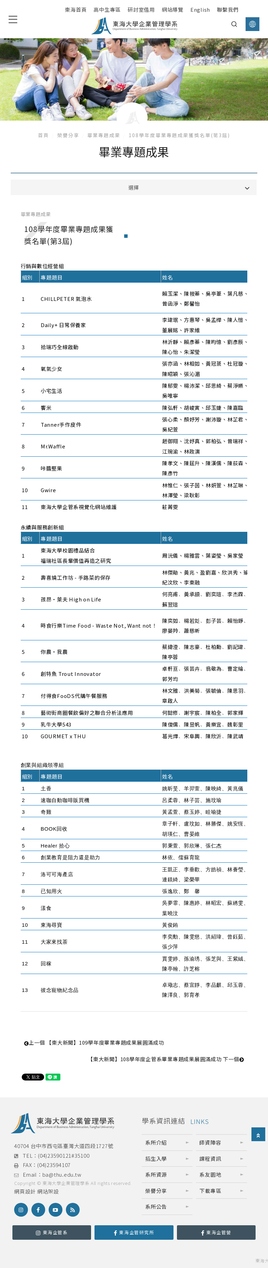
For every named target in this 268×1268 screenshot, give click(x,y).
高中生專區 (107, 9)
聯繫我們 (228, 9)
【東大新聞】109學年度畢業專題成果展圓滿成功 (94, 1042)
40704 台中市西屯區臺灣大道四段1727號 (63, 1145)
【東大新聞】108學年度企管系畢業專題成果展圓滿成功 (166, 1059)
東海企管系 (52, 1232)
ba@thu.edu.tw (62, 1174)
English (200, 9)
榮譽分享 (68, 135)
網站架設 (48, 1191)
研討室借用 (141, 9)
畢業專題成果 (103, 135)
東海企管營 (216, 1232)
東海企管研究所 (134, 1232)
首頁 (43, 135)
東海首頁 (76, 9)
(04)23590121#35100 (64, 1155)
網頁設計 (25, 1191)
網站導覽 (172, 9)
